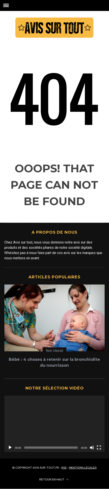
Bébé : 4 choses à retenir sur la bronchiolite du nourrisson (54, 362)
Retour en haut (54, 479)
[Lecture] (10, 447)
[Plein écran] (99, 447)
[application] (54, 424)
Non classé (54, 351)
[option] (54, 328)
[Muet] (92, 447)
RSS (63, 467)
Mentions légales (82, 467)
